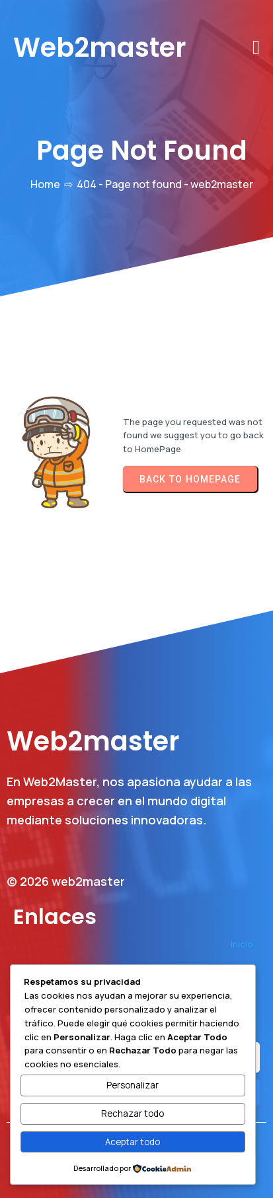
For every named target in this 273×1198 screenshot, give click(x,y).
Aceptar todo (132, 1142)
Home (45, 184)
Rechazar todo (132, 1113)
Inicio (242, 944)
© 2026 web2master (66, 881)
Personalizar (132, 1085)
